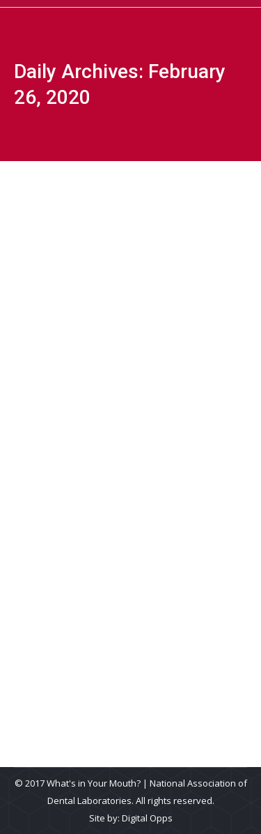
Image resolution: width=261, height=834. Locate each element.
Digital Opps (147, 818)
